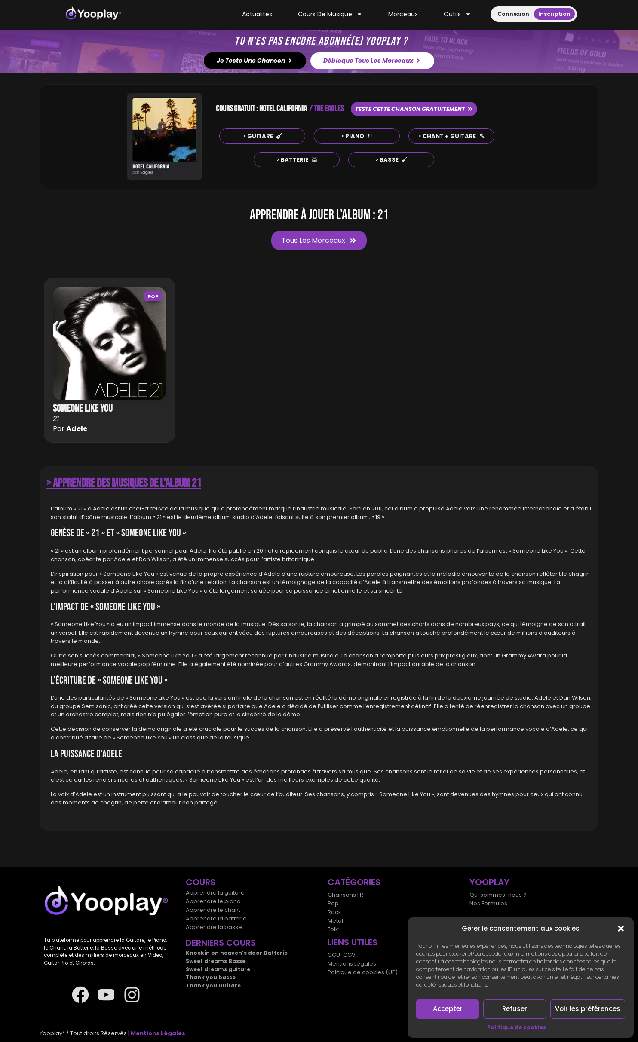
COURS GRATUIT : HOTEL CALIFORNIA (261, 109)
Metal (335, 921)
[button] (621, 928)
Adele (76, 429)
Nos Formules (488, 903)
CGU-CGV (342, 955)
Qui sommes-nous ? (498, 895)
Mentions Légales (352, 963)
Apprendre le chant (213, 910)
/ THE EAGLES (326, 109)
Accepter (448, 1008)
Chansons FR (345, 895)
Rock (334, 912)
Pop (153, 296)
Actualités (257, 14)
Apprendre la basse (214, 927)
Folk (333, 929)
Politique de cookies (516, 1027)
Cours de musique (330, 14)
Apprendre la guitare (215, 893)
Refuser (514, 1008)
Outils (457, 14)
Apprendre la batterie (216, 918)
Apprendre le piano (213, 901)
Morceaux (403, 14)
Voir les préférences (587, 1008)
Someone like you (83, 408)
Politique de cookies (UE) (363, 972)
